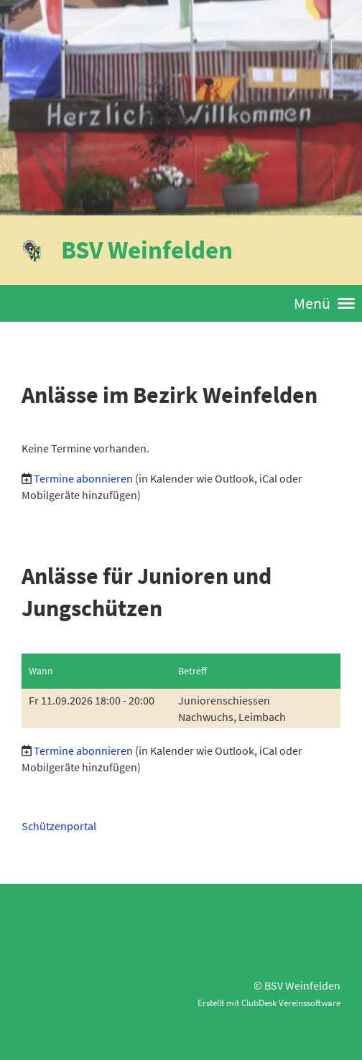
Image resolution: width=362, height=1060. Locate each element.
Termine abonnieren (83, 478)
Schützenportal (59, 826)
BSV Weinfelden (147, 249)
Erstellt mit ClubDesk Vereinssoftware (269, 1002)
